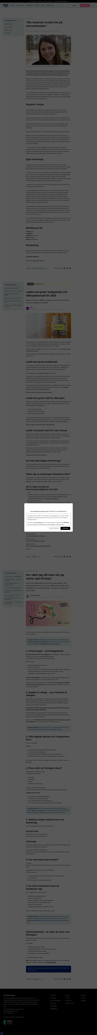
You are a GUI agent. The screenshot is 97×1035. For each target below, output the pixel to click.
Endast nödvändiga (54, 528)
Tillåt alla (65, 528)
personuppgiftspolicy (39, 522)
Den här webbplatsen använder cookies (39, 511)
